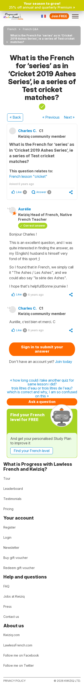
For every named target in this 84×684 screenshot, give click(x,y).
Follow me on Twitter (18, 665)
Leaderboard (13, 488)
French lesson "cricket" (28, 176)
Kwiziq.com (11, 635)
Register (9, 527)
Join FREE (59, 16)
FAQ (6, 586)
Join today (63, 361)
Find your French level (32, 450)
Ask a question (42, 401)
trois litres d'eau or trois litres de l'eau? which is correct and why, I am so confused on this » (42, 392)
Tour (6, 478)
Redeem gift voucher (19, 568)
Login (7, 537)
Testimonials (12, 499)
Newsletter (11, 547)
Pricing (8, 509)
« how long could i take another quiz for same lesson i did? (42, 382)
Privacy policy (14, 680)
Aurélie (24, 209)
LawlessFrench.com (17, 645)
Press (7, 606)
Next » (69, 117)
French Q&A (30, 29)
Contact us (11, 617)
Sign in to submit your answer (42, 349)
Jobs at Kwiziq (14, 596)
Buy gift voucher (15, 558)
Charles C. (27, 130)
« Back (15, 117)
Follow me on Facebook (21, 655)
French (11, 29)
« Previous (51, 117)
